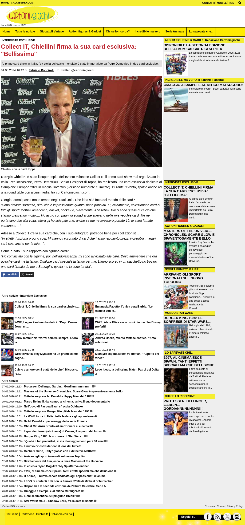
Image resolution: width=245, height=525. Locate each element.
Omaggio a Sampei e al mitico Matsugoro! (52, 491)
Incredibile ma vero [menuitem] (147, 31)
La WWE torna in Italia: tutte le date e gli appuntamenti (60, 416)
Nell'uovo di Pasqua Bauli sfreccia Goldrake (53, 406)
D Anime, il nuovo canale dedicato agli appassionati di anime (65, 476)
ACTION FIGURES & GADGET (185, 226)
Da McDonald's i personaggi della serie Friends (55, 421)
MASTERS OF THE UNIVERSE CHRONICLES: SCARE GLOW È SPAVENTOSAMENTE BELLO (189, 234)
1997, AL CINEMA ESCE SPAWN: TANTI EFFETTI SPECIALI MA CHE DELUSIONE (189, 361)
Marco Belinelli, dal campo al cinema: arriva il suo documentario (67, 401)
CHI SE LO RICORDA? (180, 396)
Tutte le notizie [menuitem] (25, 31)
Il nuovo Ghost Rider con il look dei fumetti (53, 446)
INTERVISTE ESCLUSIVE (181, 182)
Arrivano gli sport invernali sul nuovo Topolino (55, 456)
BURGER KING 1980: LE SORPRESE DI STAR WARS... (187, 320)
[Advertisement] (203, 147)
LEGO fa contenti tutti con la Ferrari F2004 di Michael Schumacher (68, 481)
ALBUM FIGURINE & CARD (183, 40)
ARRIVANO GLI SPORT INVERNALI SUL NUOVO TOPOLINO (183, 278)
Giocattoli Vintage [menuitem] (52, 31)
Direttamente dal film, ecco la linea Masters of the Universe (63, 461)
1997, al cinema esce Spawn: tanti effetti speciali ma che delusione (68, 471)
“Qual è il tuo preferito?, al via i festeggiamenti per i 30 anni (64, 441)
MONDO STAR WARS (179, 313)
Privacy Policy (235, 506)
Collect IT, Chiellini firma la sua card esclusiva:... (47, 306)
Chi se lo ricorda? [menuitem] (118, 31)
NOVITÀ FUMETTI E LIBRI (182, 269)
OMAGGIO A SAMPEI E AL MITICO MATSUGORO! (203, 85)
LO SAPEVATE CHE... (179, 352)
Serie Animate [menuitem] (174, 31)
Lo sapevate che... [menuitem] (201, 31)
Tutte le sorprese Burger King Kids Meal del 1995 (57, 411)
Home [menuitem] (6, 31)
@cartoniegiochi (82, 70)
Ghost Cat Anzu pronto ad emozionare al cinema (56, 426)
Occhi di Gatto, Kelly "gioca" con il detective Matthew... (61, 451)
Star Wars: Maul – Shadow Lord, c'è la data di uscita (59, 501)
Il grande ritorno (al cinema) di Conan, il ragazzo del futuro (63, 431)
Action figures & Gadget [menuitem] (85, 31)
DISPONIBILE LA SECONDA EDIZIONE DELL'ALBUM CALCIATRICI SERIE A (194, 47)
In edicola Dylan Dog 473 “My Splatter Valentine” (56, 466)
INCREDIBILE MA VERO (181, 80)
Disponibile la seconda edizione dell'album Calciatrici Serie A (65, 486)
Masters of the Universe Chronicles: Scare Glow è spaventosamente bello (73, 391)
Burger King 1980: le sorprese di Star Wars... (54, 436)
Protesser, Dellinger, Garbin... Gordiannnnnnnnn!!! (57, 386)
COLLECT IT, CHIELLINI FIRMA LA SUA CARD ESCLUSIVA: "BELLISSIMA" (188, 191)
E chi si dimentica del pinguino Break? (50, 496)
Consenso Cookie (215, 506)
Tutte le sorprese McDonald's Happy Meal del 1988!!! (59, 396)
